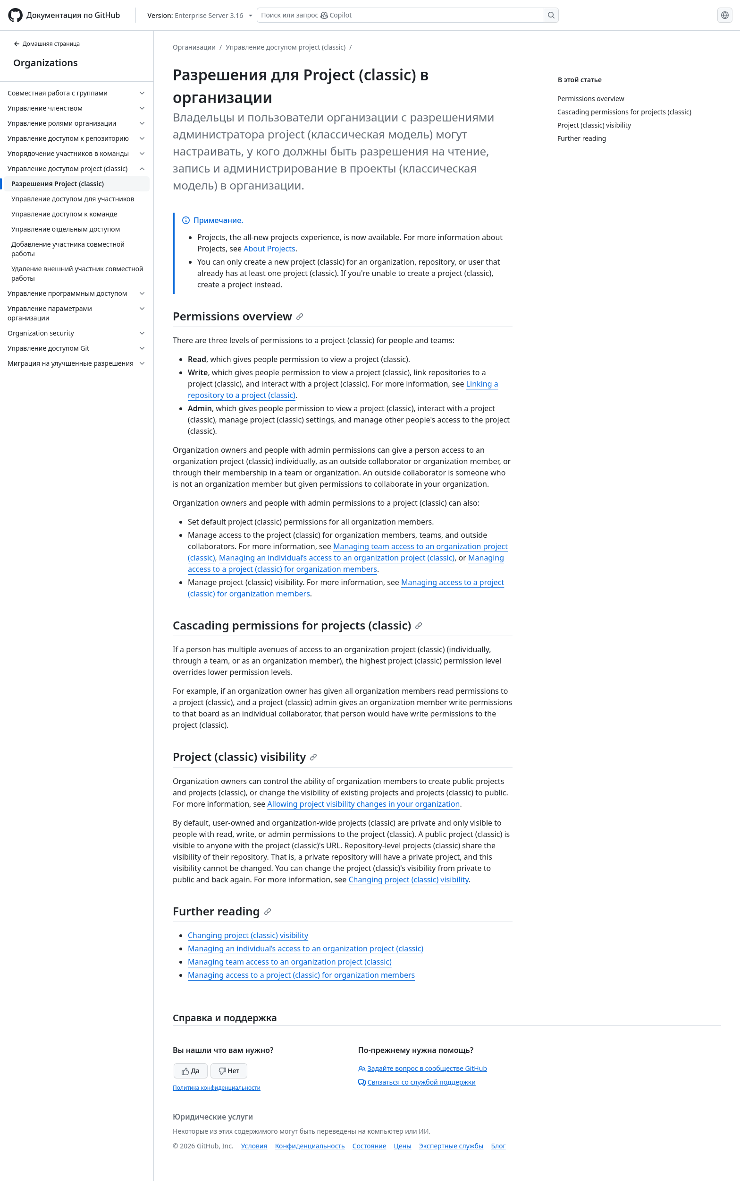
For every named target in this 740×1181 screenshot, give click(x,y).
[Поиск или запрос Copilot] (408, 15)
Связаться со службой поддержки (417, 1082)
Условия (254, 1145)
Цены (403, 1145)
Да (191, 1070)
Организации (194, 47)
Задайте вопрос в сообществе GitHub (422, 1068)
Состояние (370, 1145)
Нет (229, 1070)
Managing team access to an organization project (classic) (290, 962)
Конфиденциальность (310, 1145)
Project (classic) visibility (245, 756)
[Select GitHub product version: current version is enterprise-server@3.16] (200, 15)
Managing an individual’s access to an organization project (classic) (336, 557)
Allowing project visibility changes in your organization (363, 804)
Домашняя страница (46, 44)
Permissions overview (238, 316)
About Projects (269, 248)
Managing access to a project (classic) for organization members (301, 975)
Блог (498, 1145)
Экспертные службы (451, 1145)
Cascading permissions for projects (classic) (297, 625)
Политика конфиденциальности (217, 1088)
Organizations (45, 62)
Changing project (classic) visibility (408, 879)
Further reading (222, 911)
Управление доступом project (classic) (285, 47)
